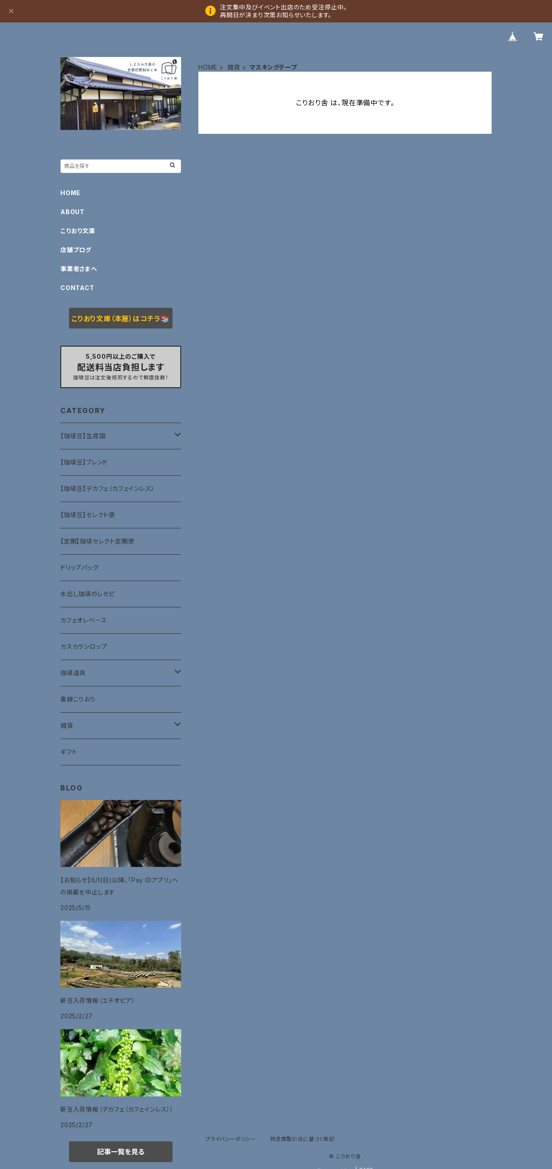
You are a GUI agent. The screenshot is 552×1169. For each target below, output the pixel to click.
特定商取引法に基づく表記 (302, 1139)
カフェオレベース (83, 620)
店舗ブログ (75, 249)
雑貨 (233, 67)
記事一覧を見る (120, 1151)
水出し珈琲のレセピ (87, 593)
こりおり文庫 (77, 230)
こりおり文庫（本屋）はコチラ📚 (121, 318)
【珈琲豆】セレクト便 (87, 514)
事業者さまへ (78, 268)
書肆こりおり (78, 699)
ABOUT (72, 211)
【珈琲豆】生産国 (82, 435)
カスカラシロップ (83, 646)
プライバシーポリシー (230, 1139)
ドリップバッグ (79, 567)
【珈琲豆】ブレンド (84, 462)
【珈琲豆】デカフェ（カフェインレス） (107, 488)
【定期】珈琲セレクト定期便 (97, 541)
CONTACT (77, 287)
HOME (207, 67)
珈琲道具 (73, 672)
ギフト (68, 751)
